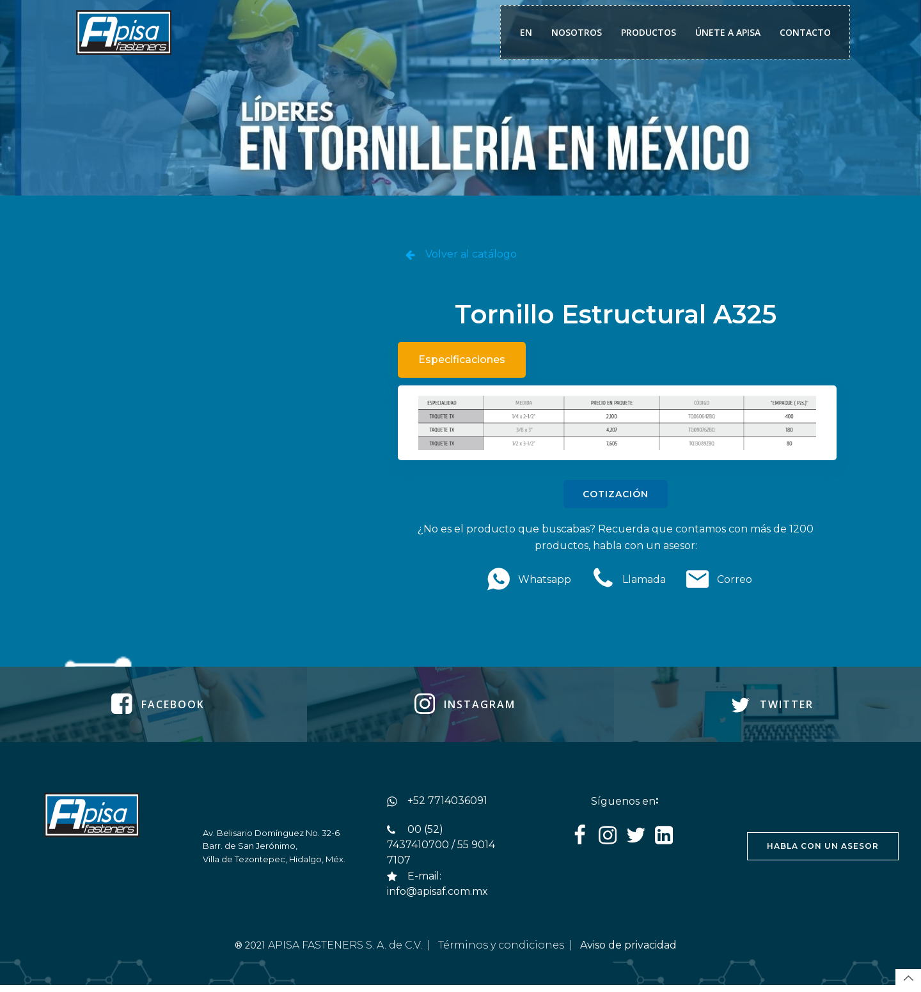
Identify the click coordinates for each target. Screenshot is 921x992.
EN (525, 33)
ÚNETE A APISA (726, 33)
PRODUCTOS (647, 33)
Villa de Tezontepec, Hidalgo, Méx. (274, 865)
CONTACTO (804, 33)
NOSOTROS (575, 33)
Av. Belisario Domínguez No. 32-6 (271, 838)
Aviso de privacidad (629, 951)
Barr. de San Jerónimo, (251, 851)
